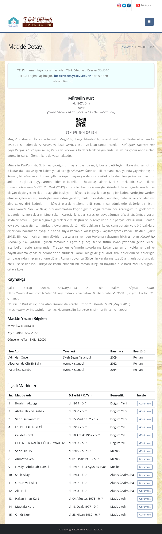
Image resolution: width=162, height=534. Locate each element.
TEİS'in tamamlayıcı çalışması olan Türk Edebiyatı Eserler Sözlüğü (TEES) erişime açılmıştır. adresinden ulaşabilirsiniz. (63, 75)
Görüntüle (145, 403)
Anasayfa (127, 46)
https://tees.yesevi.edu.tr (72, 76)
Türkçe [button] (143, 5)
